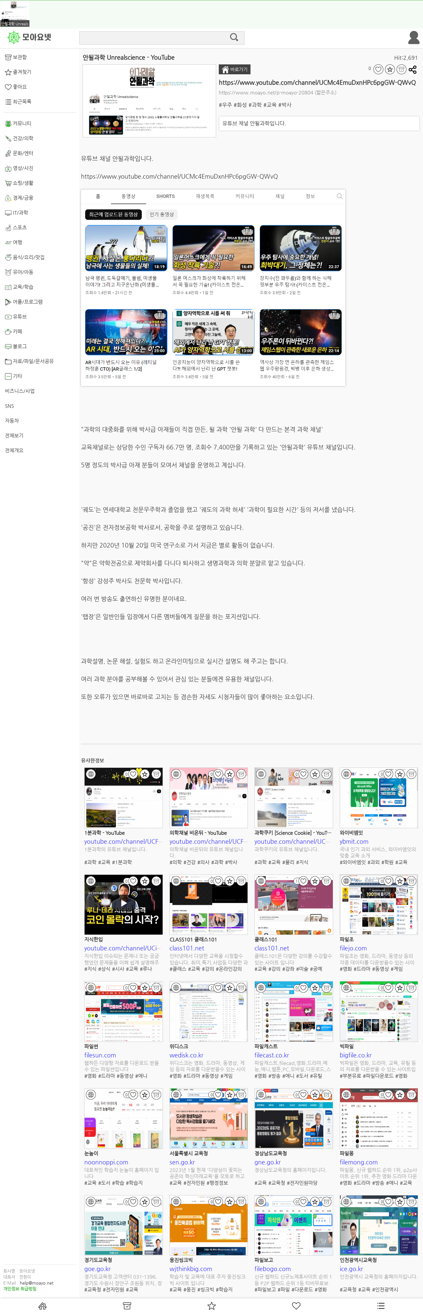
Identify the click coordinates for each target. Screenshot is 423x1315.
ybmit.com (354, 841)
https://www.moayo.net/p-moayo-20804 (266, 92)
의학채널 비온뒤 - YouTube (198, 832)
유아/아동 (19, 272)
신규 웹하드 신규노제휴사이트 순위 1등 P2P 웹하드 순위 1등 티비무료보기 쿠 (293, 1280)
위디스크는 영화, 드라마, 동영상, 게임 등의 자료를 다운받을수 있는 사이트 (208, 1066)
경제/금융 (19, 198)
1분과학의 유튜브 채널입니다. (115, 849)
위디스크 (179, 1046)
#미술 (302, 969)
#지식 (302, 862)
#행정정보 (217, 1183)
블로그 (16, 346)
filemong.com (359, 1161)
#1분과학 (122, 862)
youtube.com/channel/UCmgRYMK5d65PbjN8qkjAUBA (330, 841)
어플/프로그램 (24, 302)
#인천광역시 (385, 1289)
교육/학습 (19, 287)
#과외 (373, 862)
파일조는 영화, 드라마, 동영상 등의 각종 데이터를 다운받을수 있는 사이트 (377, 959)
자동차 (12, 420)
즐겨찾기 (18, 72)
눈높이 (91, 1153)
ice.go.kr (351, 1268)
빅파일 (347, 1046)
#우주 (225, 105)
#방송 (274, 1076)
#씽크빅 (205, 1289)
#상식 (104, 969)
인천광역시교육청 (358, 1260)
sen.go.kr (182, 1161)
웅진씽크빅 (181, 1260)
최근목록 (18, 102)
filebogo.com (272, 1268)
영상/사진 (19, 168)
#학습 (118, 1183)
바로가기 (235, 69)
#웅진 (189, 1289)
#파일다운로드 (378, 1076)
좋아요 (16, 87)
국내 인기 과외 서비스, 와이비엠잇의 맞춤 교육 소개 (378, 852)
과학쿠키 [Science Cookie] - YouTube (294, 832)
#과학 (255, 105)
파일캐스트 (266, 1046)
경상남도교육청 (270, 1153)
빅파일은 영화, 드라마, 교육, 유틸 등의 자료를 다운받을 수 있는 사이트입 (378, 1066)
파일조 (347, 939)
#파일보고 (265, 1289)
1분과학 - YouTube (104, 832)
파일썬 (91, 1046)
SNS (9, 406)
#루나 (146, 969)
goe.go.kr (97, 1268)
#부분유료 (350, 1076)
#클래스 (178, 969)
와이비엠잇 (351, 832)
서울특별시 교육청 (189, 1153)
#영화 (346, 969)
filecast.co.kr (271, 1054)
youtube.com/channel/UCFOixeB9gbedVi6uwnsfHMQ (158, 841)
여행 (13, 242)
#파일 (284, 1289)
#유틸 (316, 1076)
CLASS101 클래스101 (193, 939)
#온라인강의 (229, 969)
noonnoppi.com (106, 1161)
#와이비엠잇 (353, 862)
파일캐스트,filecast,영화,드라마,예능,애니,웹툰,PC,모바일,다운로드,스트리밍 (292, 1066)
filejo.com (353, 947)
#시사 (118, 969)
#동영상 (380, 969)
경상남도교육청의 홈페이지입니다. (290, 1170)
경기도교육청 (98, 1260)
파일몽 (347, 1153)
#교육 (270, 105)
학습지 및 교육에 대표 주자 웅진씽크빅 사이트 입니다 (208, 1280)
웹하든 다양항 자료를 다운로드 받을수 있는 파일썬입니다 (121, 1066)
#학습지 (134, 1183)
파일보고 (263, 1260)
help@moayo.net (37, 1282)
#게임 (397, 969)
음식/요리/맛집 (25, 257)
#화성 (240, 105)
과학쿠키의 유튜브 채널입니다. (286, 849)
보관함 (16, 57)
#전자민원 (194, 1183)
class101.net (187, 947)
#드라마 (362, 969)
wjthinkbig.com (191, 1268)
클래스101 (265, 939)
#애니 (141, 1076)
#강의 (208, 969)
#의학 (176, 862)
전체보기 (14, 435)
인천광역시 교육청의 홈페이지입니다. (379, 1276)
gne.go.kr (267, 1161)
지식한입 (93, 939)
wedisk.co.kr (187, 1054)
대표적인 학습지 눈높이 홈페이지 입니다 (121, 1173)
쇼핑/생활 (19, 183)
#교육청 (276, 1183)
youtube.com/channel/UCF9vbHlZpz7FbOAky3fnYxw (243, 841)
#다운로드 (302, 1289)
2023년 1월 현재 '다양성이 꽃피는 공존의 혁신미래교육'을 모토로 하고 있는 (207, 1173)
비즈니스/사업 (20, 391)
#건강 (189, 862)
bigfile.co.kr (356, 1054)
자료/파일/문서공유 (29, 361)
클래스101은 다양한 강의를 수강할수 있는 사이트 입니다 (293, 959)
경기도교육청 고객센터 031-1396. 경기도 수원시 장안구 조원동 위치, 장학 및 (123, 1280)
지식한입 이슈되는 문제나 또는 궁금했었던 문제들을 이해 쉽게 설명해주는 (121, 959)
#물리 (288, 862)
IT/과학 (16, 213)
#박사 (284, 105)
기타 (13, 376)
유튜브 (16, 317)
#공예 (316, 969)
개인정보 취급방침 (19, 1288)
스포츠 (16, 228)
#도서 (302, 1076)
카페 (13, 332)
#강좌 (288, 969)
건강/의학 (19, 138)
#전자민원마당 (302, 1183)
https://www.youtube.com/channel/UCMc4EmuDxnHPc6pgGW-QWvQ (317, 82)
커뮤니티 (18, 124)
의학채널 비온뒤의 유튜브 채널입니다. (206, 852)
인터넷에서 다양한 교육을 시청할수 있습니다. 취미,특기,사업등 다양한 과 (209, 959)
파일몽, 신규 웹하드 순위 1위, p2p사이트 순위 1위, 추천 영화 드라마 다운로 (378, 1173)
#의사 (203, 862)
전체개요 (14, 450)
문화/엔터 (19, 153)
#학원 (387, 862)
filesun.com (100, 1054)
